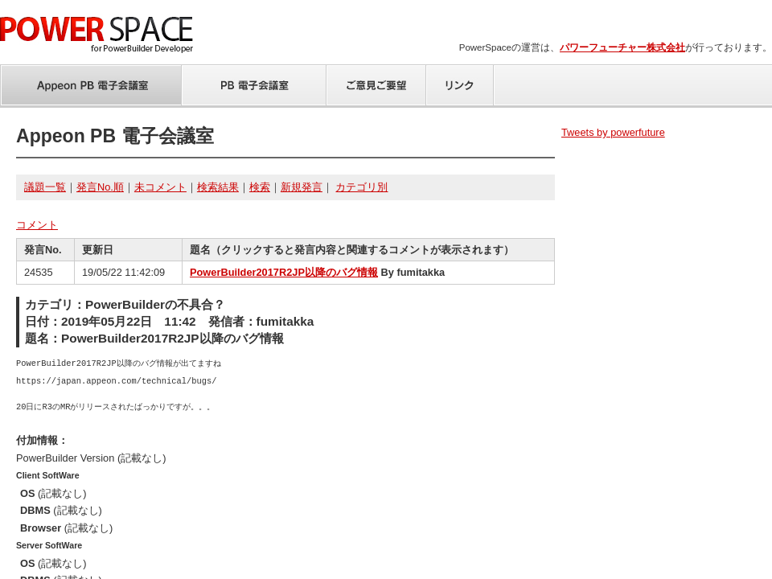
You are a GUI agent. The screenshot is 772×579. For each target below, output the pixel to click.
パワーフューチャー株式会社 (622, 47)
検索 (259, 187)
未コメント (160, 187)
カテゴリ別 (361, 187)
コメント (37, 225)
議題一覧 (45, 187)
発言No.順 (100, 187)
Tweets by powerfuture (613, 132)
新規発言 (301, 187)
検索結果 (218, 187)
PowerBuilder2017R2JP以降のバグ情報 (284, 272)
